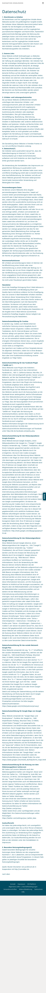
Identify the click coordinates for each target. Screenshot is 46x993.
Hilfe (23, 892)
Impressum (21, 884)
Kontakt (12, 884)
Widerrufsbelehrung (25, 889)
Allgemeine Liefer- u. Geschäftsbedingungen (23, 887)
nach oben (6, 874)
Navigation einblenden (12, 3)
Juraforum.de (29, 867)
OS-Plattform (31, 884)
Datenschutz (38, 889)
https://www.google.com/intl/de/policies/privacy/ (20, 706)
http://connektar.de (21, 869)
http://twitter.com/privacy (11, 808)
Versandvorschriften (10, 889)
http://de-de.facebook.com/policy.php (21, 431)
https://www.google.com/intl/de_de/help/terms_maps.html (24, 760)
